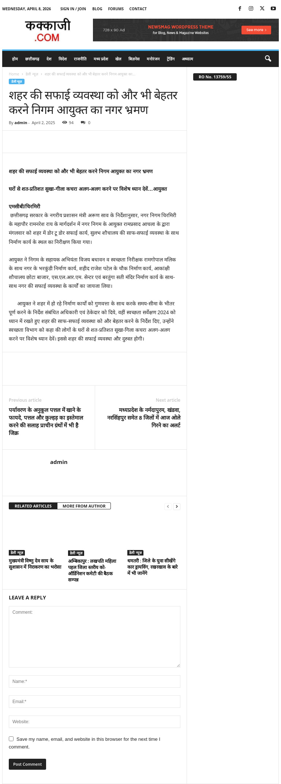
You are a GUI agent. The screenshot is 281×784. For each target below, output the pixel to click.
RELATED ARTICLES (33, 506)
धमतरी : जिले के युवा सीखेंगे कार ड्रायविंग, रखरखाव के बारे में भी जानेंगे (152, 566)
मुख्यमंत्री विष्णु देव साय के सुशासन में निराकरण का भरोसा (35, 563)
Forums (116, 8)
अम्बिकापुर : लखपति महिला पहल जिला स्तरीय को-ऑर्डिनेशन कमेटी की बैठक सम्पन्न (92, 570)
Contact (138, 8)
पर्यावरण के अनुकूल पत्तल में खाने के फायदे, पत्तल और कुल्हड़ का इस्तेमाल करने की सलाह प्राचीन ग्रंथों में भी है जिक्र (46, 421)
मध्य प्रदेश (101, 59)
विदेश (63, 59)
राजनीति (80, 59)
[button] (268, 59)
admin (20, 122)
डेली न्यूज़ (32, 74)
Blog (97, 8)
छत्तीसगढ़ (32, 59)
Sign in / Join (73, 8)
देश (48, 59)
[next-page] (176, 506)
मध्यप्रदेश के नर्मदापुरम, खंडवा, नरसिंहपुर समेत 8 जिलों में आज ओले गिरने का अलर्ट (143, 417)
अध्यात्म (187, 59)
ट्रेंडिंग (171, 59)
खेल (118, 59)
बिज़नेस (133, 59)
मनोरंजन (153, 59)
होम (15, 59)
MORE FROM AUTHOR (84, 506)
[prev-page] (168, 506)
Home (14, 74)
